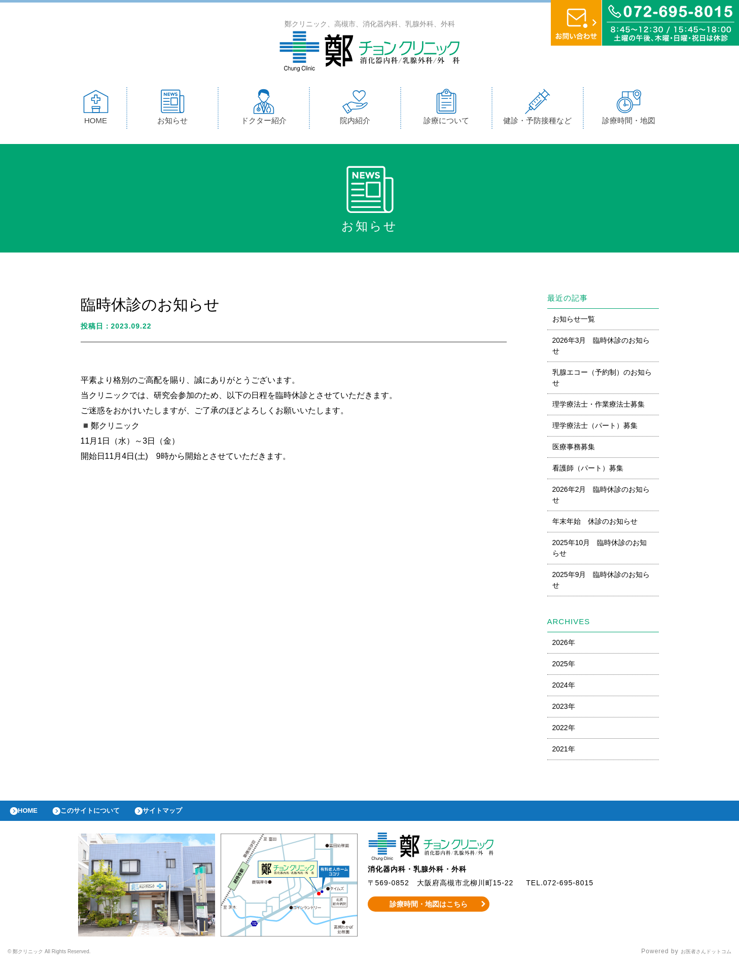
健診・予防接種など (537, 109)
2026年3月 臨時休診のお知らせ (601, 348)
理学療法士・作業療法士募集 (598, 407)
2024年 (563, 687)
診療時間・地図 (628, 109)
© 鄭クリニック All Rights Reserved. (65, 959)
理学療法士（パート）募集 (595, 428)
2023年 (563, 709)
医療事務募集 (573, 449)
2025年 (563, 666)
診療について (446, 109)
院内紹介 (355, 109)
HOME (96, 109)
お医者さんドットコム (698, 959)
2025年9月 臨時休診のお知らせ (601, 582)
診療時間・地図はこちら (428, 912)
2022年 (563, 730)
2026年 (563, 645)
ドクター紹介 (264, 109)
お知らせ (172, 109)
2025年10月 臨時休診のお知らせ (599, 550)
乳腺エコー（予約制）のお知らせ (602, 380)
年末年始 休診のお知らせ (595, 524)
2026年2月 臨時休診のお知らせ (601, 497)
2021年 (563, 751)
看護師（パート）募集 (587, 470)
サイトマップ (185, 816)
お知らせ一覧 (573, 321)
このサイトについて (103, 816)
